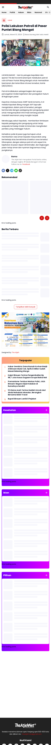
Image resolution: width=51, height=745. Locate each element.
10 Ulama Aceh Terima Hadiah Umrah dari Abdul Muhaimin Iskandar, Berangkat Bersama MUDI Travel (27, 392)
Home (4, 12)
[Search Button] (48, 7)
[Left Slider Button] (42, 218)
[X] (7, 170)
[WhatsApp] (16, 170)
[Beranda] (4, 20)
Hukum (21, 12)
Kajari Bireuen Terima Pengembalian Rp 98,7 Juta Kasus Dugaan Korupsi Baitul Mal (27, 376)
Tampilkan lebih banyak (25, 307)
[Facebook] (3, 170)
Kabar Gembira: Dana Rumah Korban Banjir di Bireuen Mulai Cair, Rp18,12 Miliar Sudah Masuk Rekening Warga (27, 368)
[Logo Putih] (25, 725)
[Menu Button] (3, 7)
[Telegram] (11, 170)
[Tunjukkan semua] (46, 410)
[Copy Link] (20, 170)
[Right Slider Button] (49, 12)
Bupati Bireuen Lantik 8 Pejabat (22, 399)
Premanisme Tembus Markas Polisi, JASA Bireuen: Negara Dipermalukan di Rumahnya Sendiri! (26, 383)
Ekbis (29, 12)
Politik (12, 12)
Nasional (38, 12)
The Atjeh (15, 352)
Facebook (26, 164)
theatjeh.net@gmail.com (32, 734)
